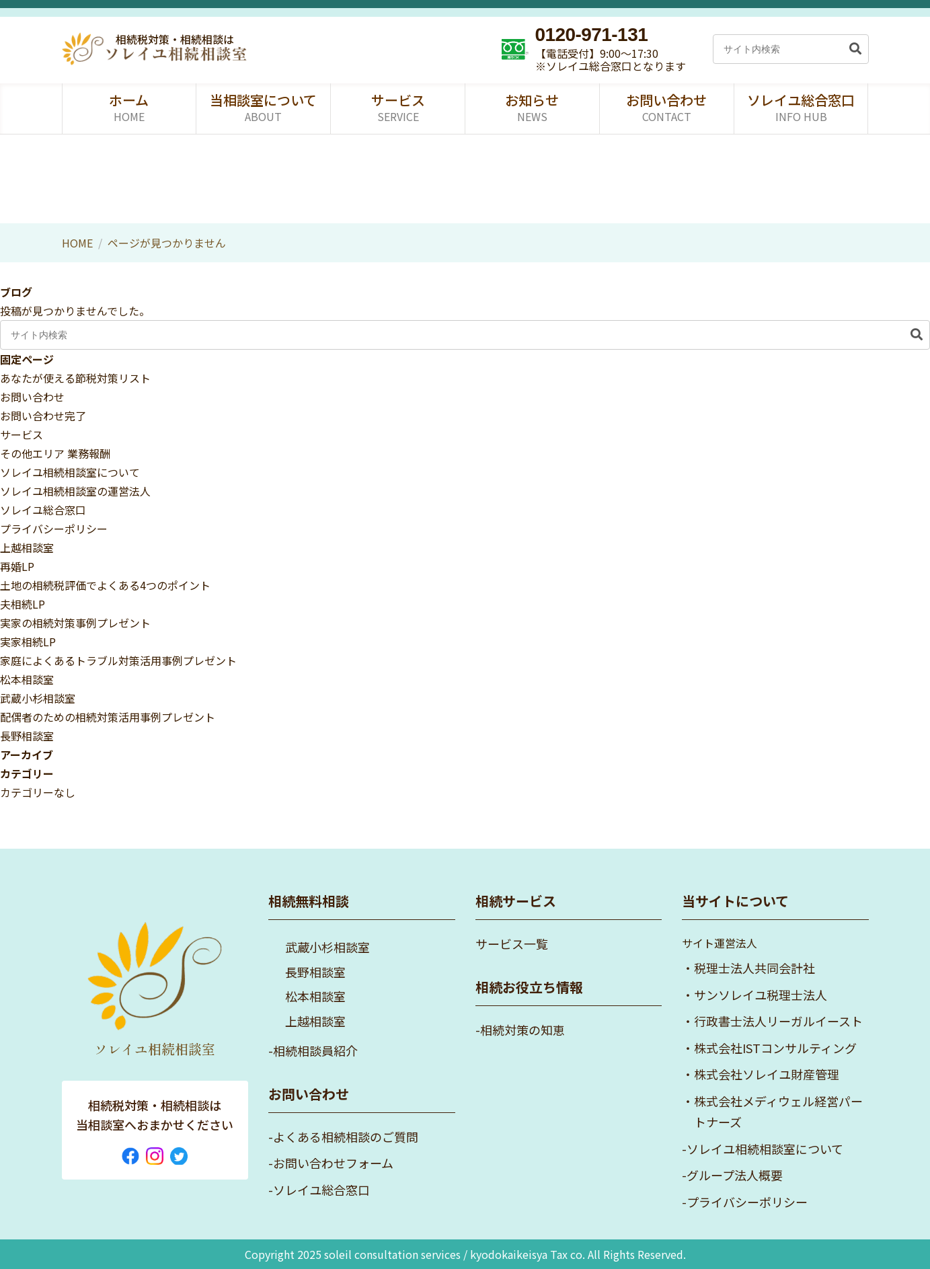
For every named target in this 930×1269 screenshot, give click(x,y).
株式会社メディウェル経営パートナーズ (778, 1111)
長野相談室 (27, 736)
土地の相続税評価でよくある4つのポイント (105, 585)
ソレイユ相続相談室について (70, 472)
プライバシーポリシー (54, 529)
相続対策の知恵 (522, 1029)
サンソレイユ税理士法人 (760, 994)
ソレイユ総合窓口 (43, 510)
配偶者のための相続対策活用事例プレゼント (107, 717)
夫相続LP (22, 604)
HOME (77, 243)
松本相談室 (27, 679)
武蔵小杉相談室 (37, 698)
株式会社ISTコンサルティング (775, 1047)
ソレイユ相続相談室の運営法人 (75, 491)
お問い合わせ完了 (43, 416)
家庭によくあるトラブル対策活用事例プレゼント (118, 660)
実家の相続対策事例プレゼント (75, 623)
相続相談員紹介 (315, 1050)
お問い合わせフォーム (333, 1162)
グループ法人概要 (735, 1175)
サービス (21, 434)
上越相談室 (27, 547)
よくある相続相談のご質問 (345, 1136)
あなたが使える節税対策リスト (75, 378)
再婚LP (17, 566)
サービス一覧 (511, 943)
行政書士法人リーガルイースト (778, 1021)
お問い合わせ (32, 397)
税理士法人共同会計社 (754, 967)
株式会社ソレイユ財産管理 (766, 1074)
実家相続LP (28, 641)
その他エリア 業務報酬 (55, 453)
